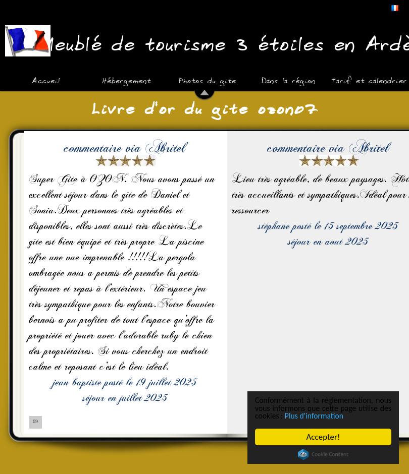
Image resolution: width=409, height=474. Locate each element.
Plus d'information (356, 415)
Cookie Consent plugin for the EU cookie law (323, 454)
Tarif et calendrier (368, 80)
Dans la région (288, 80)
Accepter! (323, 437)
